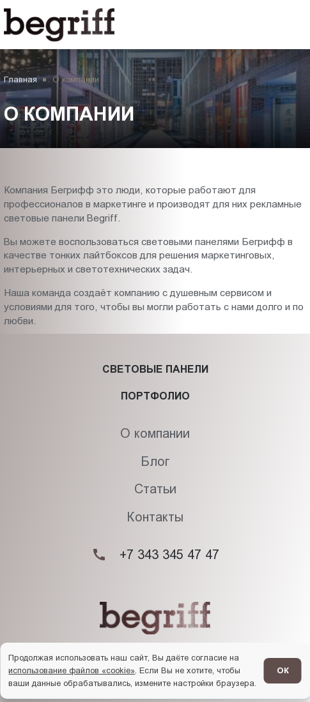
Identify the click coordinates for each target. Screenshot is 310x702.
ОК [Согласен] (283, 670)
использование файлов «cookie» (71, 670)
